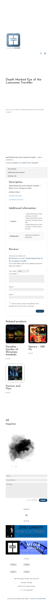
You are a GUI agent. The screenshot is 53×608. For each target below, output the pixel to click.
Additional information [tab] (16, 172)
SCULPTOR (41, 599)
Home (7, 109)
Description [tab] (12, 169)
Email (11, 294)
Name (11, 287)
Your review (13, 274)
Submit (43, 500)
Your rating (13, 271)
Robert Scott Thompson (30, 163)
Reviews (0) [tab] (12, 176)
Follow (13, 564)
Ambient (17, 109)
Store (12, 109)
